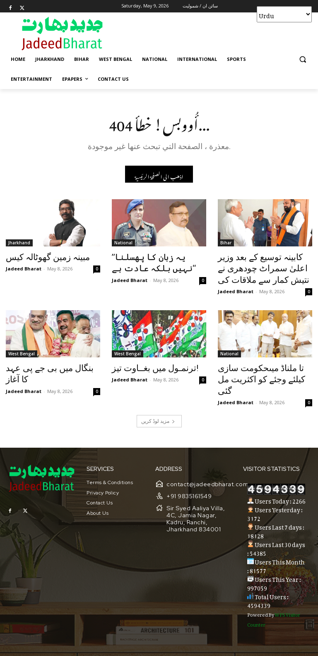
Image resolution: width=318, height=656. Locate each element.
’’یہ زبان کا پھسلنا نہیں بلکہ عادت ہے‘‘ (151, 262)
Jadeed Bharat (23, 268)
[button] (302, 59)
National (123, 244)
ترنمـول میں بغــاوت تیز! (147, 362)
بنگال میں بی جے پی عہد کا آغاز (51, 362)
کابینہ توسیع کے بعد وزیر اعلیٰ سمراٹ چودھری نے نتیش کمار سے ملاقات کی (262, 267)
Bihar (225, 244)
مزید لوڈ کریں (158, 400)
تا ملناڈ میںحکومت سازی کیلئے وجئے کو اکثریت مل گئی (261, 367)
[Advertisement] (215, 33)
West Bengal (21, 349)
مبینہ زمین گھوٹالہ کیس (40, 258)
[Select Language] (284, 14)
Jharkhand (19, 244)
